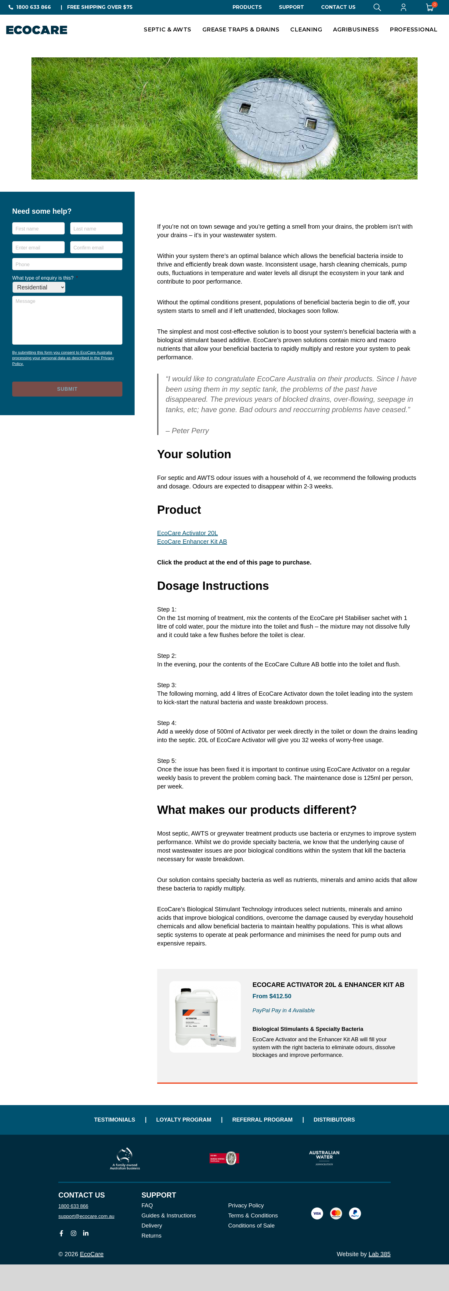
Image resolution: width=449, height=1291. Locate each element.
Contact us (81, 1222)
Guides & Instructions (168, 1242)
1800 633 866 (33, 7)
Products (247, 7)
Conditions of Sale (251, 1252)
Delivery (151, 1252)
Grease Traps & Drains (241, 29)
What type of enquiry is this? (45, 278)
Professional (413, 29)
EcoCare (92, 1280)
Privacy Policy (246, 1232)
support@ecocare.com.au (86, 1243)
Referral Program (269, 1141)
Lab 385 (379, 1280)
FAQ (147, 1232)
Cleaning (306, 29)
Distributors (355, 1141)
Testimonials (93, 1141)
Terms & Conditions (253, 1242)
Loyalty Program (176, 1141)
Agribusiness (356, 29)
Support (291, 7)
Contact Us (338, 7)
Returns (151, 1262)
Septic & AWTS (167, 29)
